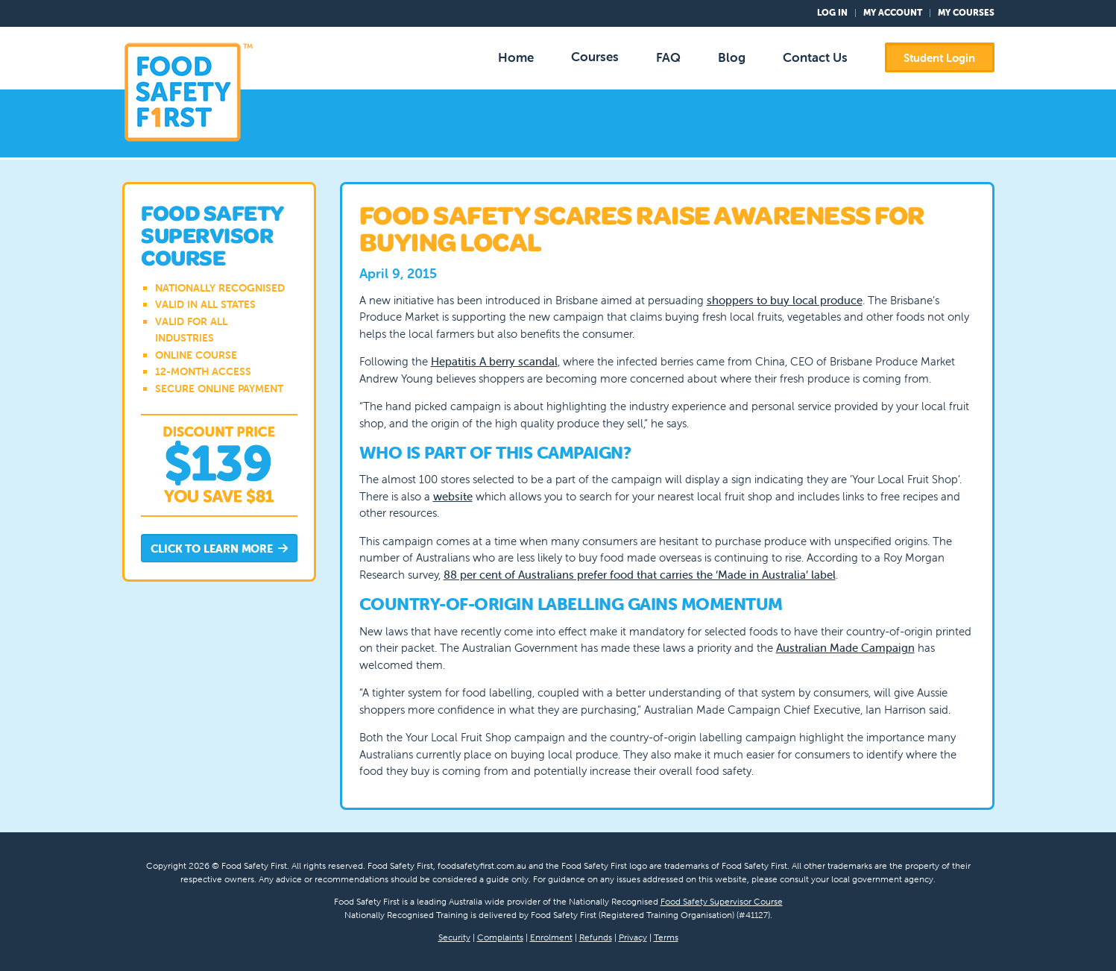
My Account (892, 12)
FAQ (668, 57)
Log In (832, 12)
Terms (666, 937)
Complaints (500, 937)
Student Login (939, 58)
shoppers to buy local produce (785, 300)
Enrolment (551, 937)
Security (454, 937)
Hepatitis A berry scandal (494, 361)
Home (516, 57)
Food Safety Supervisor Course (722, 901)
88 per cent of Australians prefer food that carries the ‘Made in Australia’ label (640, 575)
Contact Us (815, 57)
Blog (731, 57)
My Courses (966, 12)
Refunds (595, 937)
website (453, 496)
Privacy (633, 937)
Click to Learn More (219, 549)
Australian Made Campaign (845, 648)
